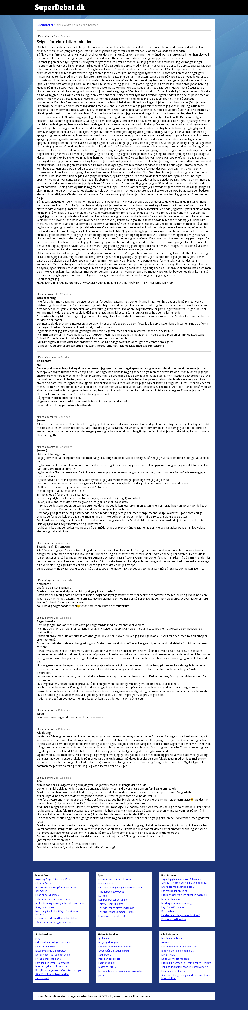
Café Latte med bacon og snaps (52, 899)
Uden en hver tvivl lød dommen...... (54, 942)
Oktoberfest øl (43, 883)
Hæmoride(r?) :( (107, 963)
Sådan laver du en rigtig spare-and (54, 922)
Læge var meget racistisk (175, 958)
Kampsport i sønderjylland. (113, 899)
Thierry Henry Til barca (110, 903)
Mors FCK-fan (105, 883)
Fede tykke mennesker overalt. (115, 946)
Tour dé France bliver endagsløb (116, 908)
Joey (37, 938)
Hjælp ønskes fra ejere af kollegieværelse (184, 895)
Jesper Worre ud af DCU (111, 916)
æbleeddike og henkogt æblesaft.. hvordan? (59, 903)
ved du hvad (42, 978)
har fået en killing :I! (171, 938)
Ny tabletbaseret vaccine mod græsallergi (121, 971)
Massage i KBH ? (107, 967)
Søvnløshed (104, 954)
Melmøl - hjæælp (170, 899)
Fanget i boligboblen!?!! (174, 891)
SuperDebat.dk (45, 25)
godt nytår (104, 938)
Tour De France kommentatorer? (116, 912)
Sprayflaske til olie (45, 907)
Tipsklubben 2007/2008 (111, 891)
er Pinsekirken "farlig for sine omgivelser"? (184, 967)
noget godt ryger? (108, 942)
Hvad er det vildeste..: (47, 895)
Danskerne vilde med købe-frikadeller (56, 918)
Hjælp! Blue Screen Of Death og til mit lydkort (186, 963)
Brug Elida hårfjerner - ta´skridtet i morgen (58, 970)
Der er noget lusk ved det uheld (52, 954)
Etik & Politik (168, 954)
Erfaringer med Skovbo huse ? (177, 886)
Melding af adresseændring (176, 903)
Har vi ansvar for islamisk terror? (179, 946)
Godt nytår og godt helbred (113, 950)
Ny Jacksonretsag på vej (48, 958)
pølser (102, 975)
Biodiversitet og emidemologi (177, 950)
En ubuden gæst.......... (173, 971)
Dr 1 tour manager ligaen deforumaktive (120, 887)
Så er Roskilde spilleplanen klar (52, 974)
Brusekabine (168, 911)
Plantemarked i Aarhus (173, 919)
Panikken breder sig (109, 958)
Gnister (165, 942)
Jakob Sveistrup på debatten (50, 950)
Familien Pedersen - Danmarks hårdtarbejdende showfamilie (52, 964)
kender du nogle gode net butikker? (180, 915)
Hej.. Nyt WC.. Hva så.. (173, 907)
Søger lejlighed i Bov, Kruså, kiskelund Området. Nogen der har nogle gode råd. (184, 881)
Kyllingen (103, 895)
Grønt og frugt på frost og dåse (52, 879)
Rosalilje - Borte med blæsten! (114, 879)
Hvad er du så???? (45, 946)
